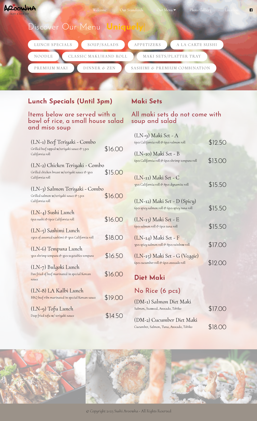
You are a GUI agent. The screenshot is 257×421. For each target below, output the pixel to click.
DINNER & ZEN (99, 68)
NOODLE (43, 56)
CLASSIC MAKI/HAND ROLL (98, 56)
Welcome (99, 9)
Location (232, 9)
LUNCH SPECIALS (53, 44)
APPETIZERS (147, 44)
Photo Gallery (200, 9)
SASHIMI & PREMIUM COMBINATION (170, 68)
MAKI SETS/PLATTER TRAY (172, 56)
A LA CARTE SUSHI (196, 44)
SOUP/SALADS (103, 44)
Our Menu (165, 9)
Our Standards (131, 9)
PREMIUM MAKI (51, 68)
